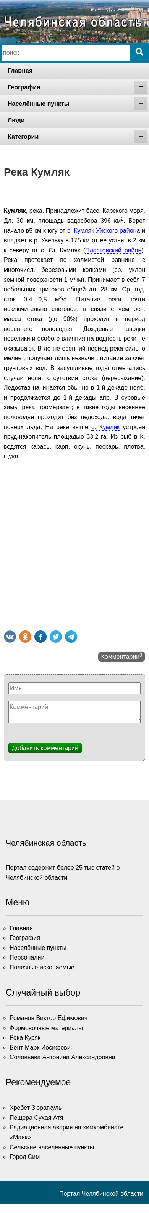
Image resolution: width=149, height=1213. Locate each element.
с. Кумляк (80, 230)
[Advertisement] (71, 544)
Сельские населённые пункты (52, 1147)
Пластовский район (113, 250)
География (77, 87)
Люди (16, 120)
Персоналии (27, 957)
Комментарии (121, 656)
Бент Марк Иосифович (42, 1047)
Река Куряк (25, 1037)
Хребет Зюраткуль (36, 1107)
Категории (77, 136)
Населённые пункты (77, 103)
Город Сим (25, 1157)
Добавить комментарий (45, 748)
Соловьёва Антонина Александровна (62, 1057)
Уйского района (118, 230)
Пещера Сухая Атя (36, 1117)
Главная (20, 70)
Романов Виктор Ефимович (48, 1018)
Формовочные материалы (46, 1028)
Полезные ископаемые (42, 967)
